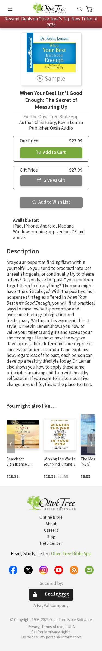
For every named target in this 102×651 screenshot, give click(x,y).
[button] (79, 9)
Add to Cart (51, 152)
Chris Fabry (45, 122)
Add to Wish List (51, 202)
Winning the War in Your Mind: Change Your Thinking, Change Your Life (59, 467)
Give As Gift (51, 180)
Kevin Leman (70, 122)
